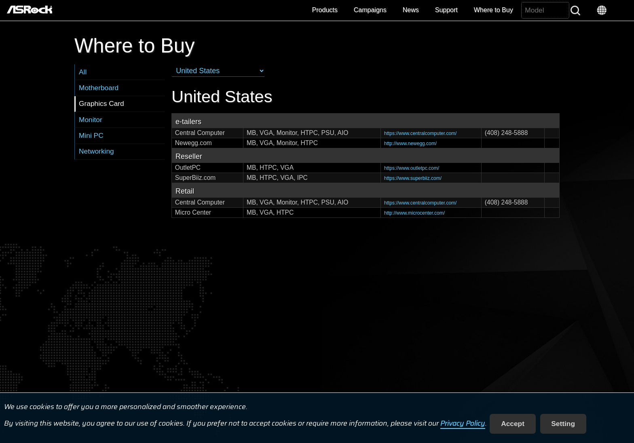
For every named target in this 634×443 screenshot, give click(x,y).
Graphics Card (101, 103)
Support (446, 9)
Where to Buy (493, 9)
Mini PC (91, 135)
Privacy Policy (462, 423)
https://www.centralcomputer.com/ (420, 133)
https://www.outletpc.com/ (411, 168)
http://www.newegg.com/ (410, 143)
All (83, 72)
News (411, 9)
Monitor (90, 120)
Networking (96, 151)
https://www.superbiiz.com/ (413, 178)
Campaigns (370, 9)
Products (325, 9)
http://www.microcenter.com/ (414, 213)
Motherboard (98, 88)
